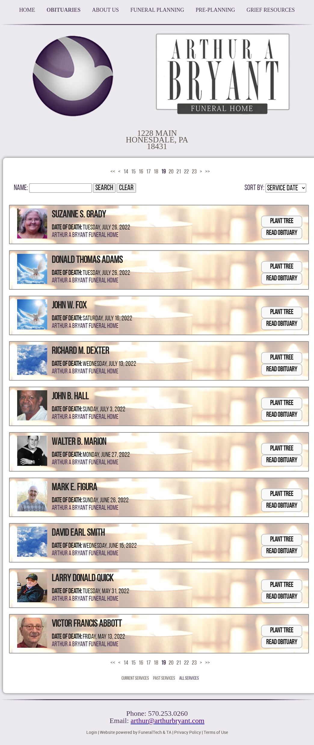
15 (133, 172)
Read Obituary (281, 233)
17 (148, 172)
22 (186, 172)
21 (179, 172)
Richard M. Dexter (80, 351)
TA (168, 732)
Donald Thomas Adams (87, 260)
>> (207, 172)
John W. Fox (69, 306)
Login (91, 732)
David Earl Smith (78, 533)
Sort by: (254, 188)
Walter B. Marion (79, 442)
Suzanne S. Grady (79, 215)
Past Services (164, 678)
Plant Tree (281, 221)
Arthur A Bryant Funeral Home (85, 235)
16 (141, 172)
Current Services (135, 678)
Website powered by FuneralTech (131, 732)
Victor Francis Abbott (87, 624)
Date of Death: (67, 227)
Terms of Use (216, 732)
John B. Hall (70, 397)
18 (156, 172)
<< (112, 172)
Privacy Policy (187, 732)
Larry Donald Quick (82, 579)
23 (194, 172)
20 (171, 172)
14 (126, 172)
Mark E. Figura (74, 488)
